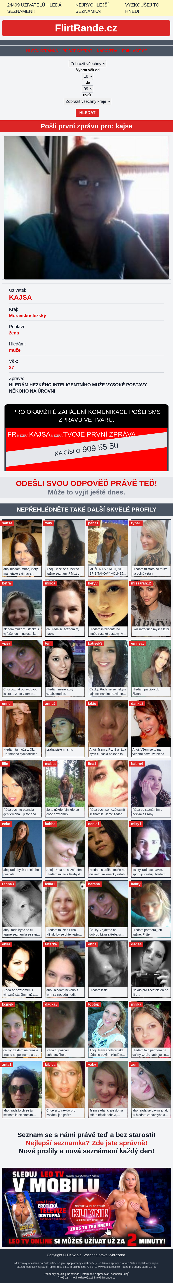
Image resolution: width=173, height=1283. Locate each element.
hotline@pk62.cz (82, 1277)
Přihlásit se (134, 51)
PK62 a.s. (63, 1277)
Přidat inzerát (77, 51)
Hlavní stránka (42, 51)
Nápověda (107, 51)
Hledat (87, 112)
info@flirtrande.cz (104, 1277)
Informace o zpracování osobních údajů (105, 1274)
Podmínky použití (54, 1274)
